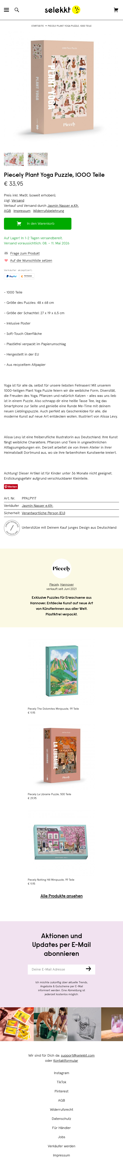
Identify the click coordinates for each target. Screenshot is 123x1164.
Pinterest (61, 1091)
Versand (18, 200)
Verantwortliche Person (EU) (43, 513)
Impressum (61, 1155)
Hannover (67, 584)
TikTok (61, 1082)
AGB (61, 1100)
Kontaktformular (65, 1061)
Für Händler (61, 1128)
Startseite (37, 26)
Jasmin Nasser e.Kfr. (63, 206)
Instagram (61, 1073)
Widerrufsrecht (61, 1110)
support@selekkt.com (78, 1055)
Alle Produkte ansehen (61, 896)
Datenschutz (61, 1119)
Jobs (61, 1137)
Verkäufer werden (61, 1146)
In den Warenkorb (40, 223)
